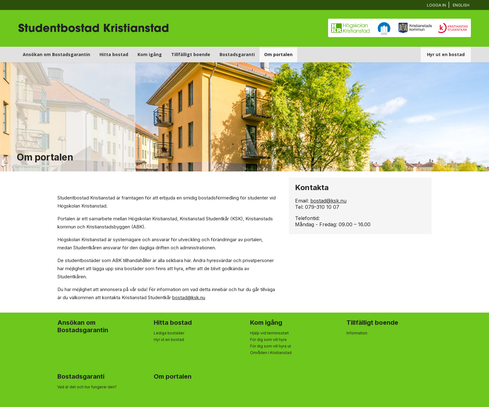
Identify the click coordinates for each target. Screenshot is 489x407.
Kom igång (150, 54)
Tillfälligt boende (190, 54)
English (461, 5)
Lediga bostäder (169, 333)
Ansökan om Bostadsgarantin (56, 54)
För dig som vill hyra (268, 339)
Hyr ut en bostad (446, 54)
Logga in (437, 5)
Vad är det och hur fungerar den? (87, 387)
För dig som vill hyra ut (270, 346)
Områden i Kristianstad (271, 352)
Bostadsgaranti (237, 54)
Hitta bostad (113, 54)
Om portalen (278, 54)
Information (356, 333)
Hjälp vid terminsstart (269, 333)
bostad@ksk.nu (188, 297)
